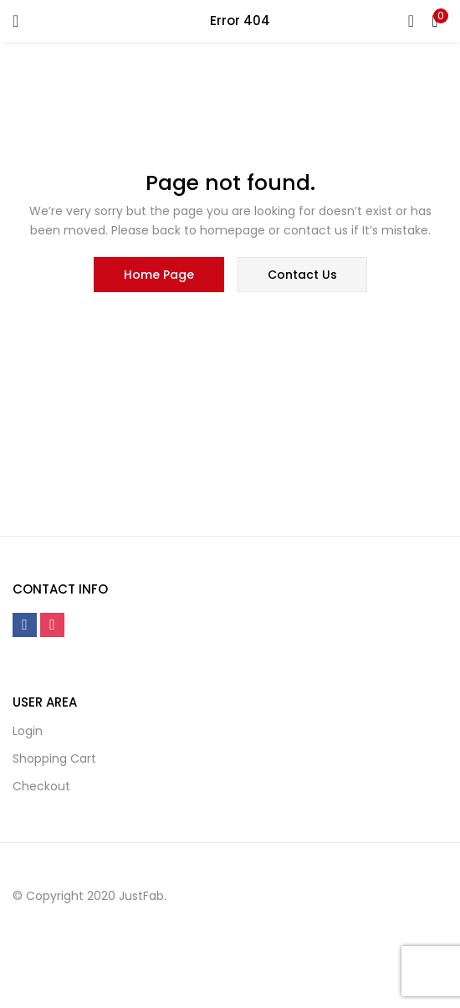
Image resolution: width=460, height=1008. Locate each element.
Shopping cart (54, 758)
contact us (302, 274)
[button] (434, 21)
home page (159, 274)
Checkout (41, 786)
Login (28, 731)
